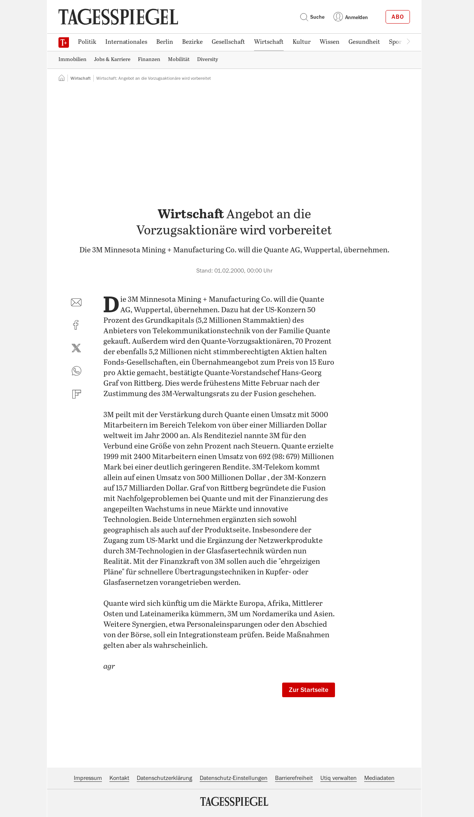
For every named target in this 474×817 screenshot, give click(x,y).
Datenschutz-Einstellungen (234, 778)
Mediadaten (379, 778)
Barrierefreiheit (294, 778)
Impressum (88, 778)
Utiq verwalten (338, 778)
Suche (312, 16)
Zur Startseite (308, 689)
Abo (398, 17)
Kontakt (119, 778)
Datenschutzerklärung (164, 778)
